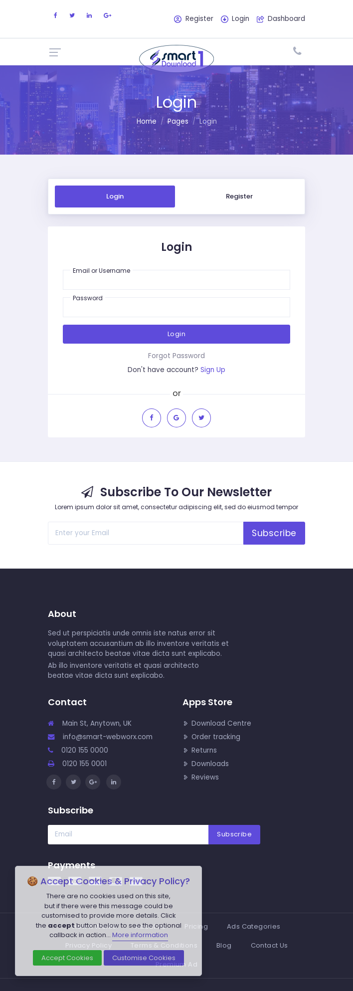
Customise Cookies (144, 958)
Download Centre (216, 723)
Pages (178, 121)
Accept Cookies (67, 958)
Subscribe (274, 533)
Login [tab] (115, 196)
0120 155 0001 (77, 764)
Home (147, 121)
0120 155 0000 (78, 750)
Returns (199, 750)
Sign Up (212, 370)
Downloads (205, 764)
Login (176, 334)
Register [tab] (239, 196)
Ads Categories (253, 926)
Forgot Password (176, 356)
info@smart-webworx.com (100, 737)
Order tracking (211, 737)
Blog (224, 945)
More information (140, 935)
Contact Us (269, 945)
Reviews (200, 777)
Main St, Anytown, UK (90, 723)
